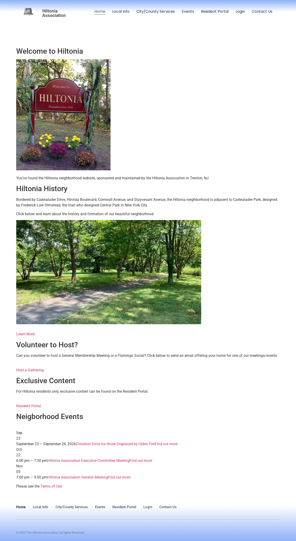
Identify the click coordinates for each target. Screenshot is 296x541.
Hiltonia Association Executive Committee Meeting (88, 460)
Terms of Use (51, 486)
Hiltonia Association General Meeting (77, 477)
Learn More (25, 334)
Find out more (166, 444)
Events (188, 11)
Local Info (121, 11)
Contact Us (262, 11)
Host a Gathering (30, 370)
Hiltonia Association (54, 13)
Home (99, 11)
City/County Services (155, 11)
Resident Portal (215, 11)
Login (240, 11)
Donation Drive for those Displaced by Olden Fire (115, 444)
